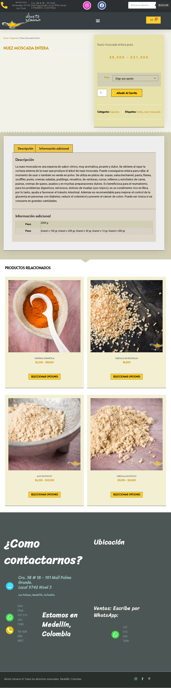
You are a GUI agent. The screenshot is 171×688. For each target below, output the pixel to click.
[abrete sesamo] (126, 576)
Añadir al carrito (127, 93)
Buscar (163, 5)
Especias (14, 38)
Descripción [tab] (25, 148)
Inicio (5, 38)
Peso (106, 78)
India (139, 112)
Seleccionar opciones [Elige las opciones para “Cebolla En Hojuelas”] (126, 376)
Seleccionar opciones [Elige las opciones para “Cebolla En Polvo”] (126, 494)
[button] (98, 21)
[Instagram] (135, 679)
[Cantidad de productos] (102, 93)
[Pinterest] (149, 679)
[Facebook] (142, 679)
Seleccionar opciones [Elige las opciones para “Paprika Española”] (44, 376)
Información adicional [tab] (54, 148)
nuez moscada (152, 112)
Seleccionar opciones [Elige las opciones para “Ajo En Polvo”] (44, 494)
